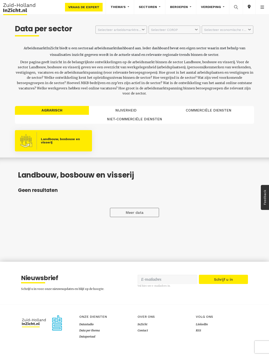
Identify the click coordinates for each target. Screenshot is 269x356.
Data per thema (89, 330)
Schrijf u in (223, 279)
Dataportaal (87, 336)
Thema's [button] (119, 7)
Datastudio (86, 324)
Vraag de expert (83, 7)
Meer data (134, 212)
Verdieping (211, 7)
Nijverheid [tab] (126, 110)
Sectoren (148, 7)
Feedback (265, 197)
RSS (198, 330)
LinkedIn (202, 324)
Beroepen (179, 7)
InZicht (142, 324)
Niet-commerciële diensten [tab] (134, 119)
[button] (236, 7)
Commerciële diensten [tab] (208, 110)
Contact (143, 330)
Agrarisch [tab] (51, 110)
